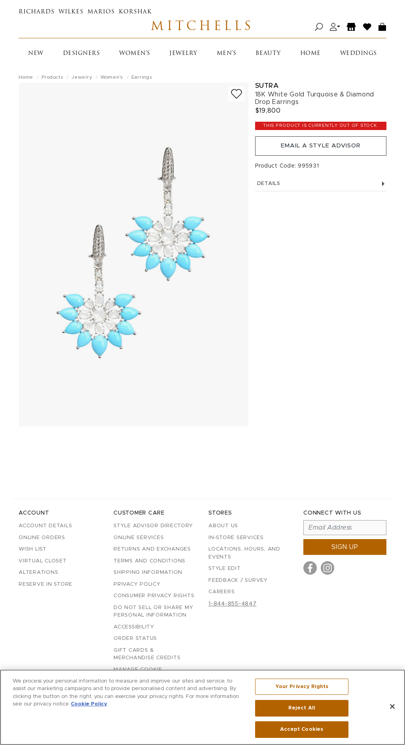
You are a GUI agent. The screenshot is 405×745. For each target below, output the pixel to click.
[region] (202, 707)
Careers (221, 592)
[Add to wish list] (236, 96)
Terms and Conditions (149, 561)
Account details (45, 526)
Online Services (139, 537)
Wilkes (71, 12)
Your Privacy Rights (301, 687)
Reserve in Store (45, 584)
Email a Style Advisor (320, 150)
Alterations (38, 572)
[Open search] (319, 29)
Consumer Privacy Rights (154, 596)
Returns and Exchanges (152, 549)
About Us (223, 526)
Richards (37, 12)
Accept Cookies (301, 728)
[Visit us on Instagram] (327, 568)
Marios (101, 12)
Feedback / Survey (238, 580)
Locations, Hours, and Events (244, 553)
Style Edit (224, 568)
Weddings (358, 56)
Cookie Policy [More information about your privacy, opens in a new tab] (89, 704)
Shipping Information (148, 572)
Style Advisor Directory (153, 526)
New (36, 56)
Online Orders (42, 537)
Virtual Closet (43, 561)
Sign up (344, 547)
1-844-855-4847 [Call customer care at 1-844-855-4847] (232, 604)
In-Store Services (236, 537)
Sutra (267, 88)
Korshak (135, 12)
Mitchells (202, 28)
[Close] (392, 707)
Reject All (301, 708)
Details (320, 189)
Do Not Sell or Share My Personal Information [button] (153, 611)
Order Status (135, 638)
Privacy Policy (137, 584)
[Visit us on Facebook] (310, 568)
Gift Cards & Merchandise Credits (147, 654)
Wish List (33, 549)
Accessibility (134, 627)
